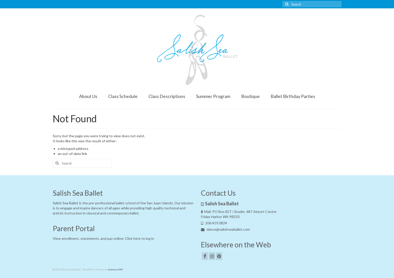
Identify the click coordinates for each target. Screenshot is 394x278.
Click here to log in (139, 238)
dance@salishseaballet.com (225, 229)
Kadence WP (115, 269)
